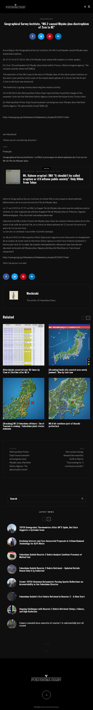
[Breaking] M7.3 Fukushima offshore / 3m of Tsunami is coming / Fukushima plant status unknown (23, 426)
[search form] (43, 498)
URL (31, 68)
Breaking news (28, 171)
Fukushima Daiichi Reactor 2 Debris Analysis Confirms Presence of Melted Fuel (50, 556)
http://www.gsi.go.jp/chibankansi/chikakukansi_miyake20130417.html (36, 117)
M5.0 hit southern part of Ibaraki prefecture (64, 424)
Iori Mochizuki (9, 134)
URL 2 (43, 106)
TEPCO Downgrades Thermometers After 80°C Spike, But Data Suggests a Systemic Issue (48, 528)
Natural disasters (46, 19)
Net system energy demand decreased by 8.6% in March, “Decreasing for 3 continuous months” (72, 457)
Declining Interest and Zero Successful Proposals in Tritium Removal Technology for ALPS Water (51, 542)
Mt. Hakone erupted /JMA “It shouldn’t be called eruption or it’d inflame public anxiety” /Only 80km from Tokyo (53, 179)
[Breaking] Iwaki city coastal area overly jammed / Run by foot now (68, 371)
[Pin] (49, 36)
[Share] (32, 36)
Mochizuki (32, 293)
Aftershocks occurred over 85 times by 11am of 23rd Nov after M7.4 (21, 371)
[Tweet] (41, 36)
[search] (82, 498)
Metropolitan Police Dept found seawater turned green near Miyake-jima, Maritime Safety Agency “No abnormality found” (21, 459)
